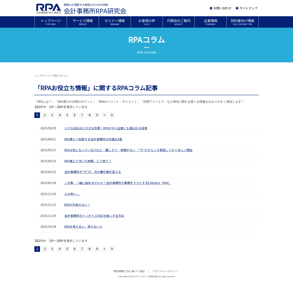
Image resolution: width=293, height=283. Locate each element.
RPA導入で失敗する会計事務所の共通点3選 (93, 139)
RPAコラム (59, 75)
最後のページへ (112, 115)
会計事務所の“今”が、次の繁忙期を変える (92, 172)
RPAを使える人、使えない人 (83, 226)
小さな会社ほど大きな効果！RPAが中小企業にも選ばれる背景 (105, 128)
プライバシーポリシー (165, 271)
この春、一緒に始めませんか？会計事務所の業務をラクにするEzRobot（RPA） (117, 183)
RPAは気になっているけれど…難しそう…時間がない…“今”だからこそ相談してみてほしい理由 (128, 150)
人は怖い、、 (72, 194)
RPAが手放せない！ (77, 204)
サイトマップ (248, 8)
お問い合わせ (222, 8)
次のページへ (104, 115)
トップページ (42, 75)
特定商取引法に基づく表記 (129, 271)
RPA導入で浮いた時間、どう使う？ (87, 161)
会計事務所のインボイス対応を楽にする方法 (94, 215)
